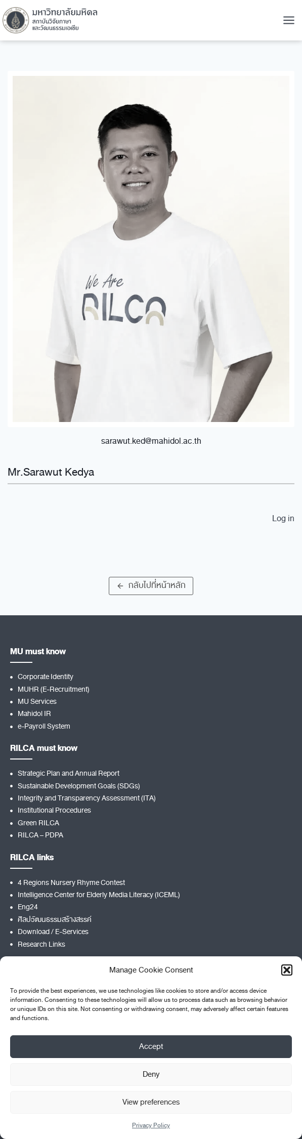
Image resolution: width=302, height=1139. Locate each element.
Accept (151, 1046)
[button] (287, 970)
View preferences (151, 1102)
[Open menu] (288, 20)
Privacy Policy (151, 1125)
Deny (151, 1074)
